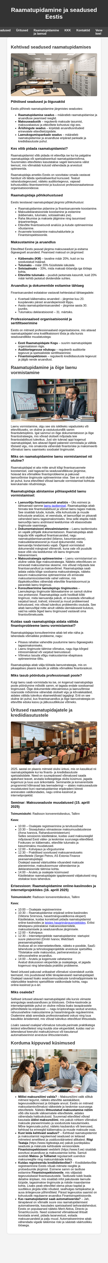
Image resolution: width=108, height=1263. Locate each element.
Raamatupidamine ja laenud (46, 32)
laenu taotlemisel (55, 505)
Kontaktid (83, 30)
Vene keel (98, 32)
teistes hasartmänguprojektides (65, 922)
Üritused (22, 30)
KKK (68, 30)
